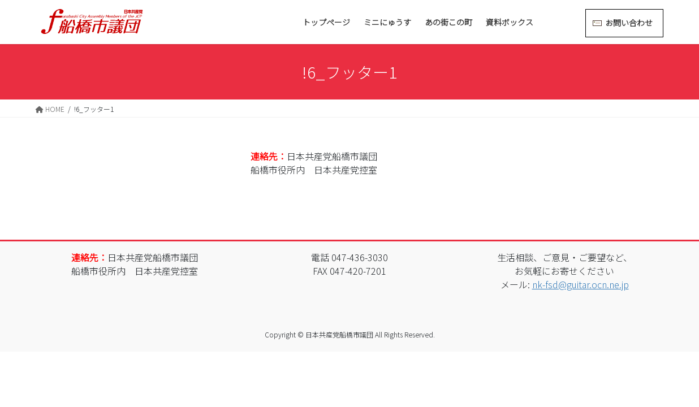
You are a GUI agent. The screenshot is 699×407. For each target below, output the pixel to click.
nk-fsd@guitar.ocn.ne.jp (580, 284)
